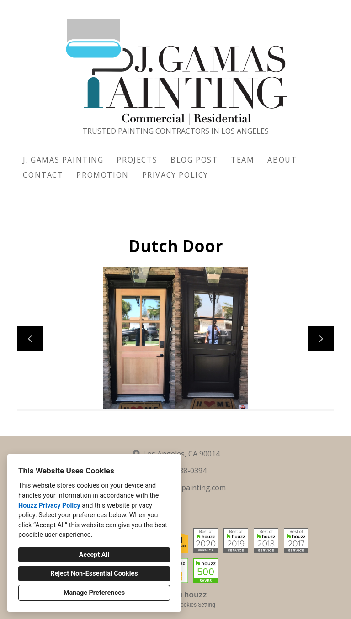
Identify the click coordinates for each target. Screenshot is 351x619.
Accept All (94, 555)
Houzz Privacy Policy (49, 505)
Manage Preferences (94, 593)
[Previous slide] (30, 338)
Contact (43, 175)
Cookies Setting (196, 605)
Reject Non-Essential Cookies (94, 573)
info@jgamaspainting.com (181, 488)
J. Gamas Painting (63, 160)
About (282, 160)
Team (242, 160)
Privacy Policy (175, 175)
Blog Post (194, 160)
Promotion (102, 175)
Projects (137, 160)
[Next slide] (321, 338)
